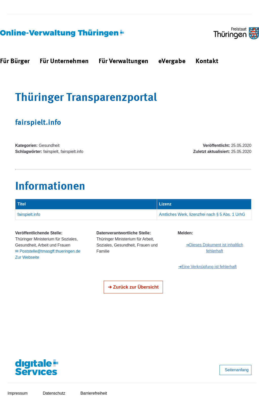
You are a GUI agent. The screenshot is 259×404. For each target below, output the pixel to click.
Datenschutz (54, 393)
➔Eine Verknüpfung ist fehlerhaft (207, 267)
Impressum (18, 393)
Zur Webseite (27, 257)
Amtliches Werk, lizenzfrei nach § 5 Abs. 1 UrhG (202, 214)
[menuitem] (15, 61)
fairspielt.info (28, 214)
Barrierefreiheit (93, 393)
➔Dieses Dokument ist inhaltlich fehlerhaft (214, 248)
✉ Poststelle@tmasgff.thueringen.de (47, 251)
